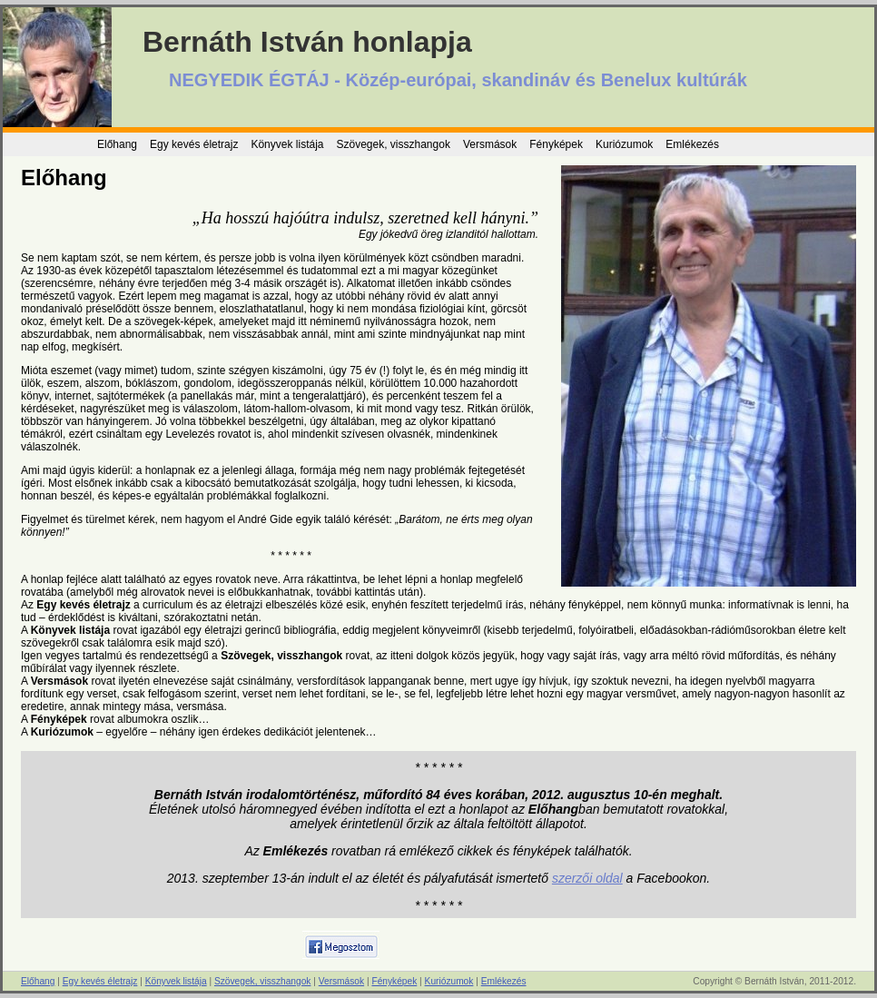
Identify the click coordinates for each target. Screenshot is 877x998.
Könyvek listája (287, 144)
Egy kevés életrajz (194, 144)
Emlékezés (692, 144)
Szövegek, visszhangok (392, 144)
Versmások (490, 144)
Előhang (117, 144)
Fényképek (556, 144)
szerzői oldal (587, 878)
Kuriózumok (624, 144)
